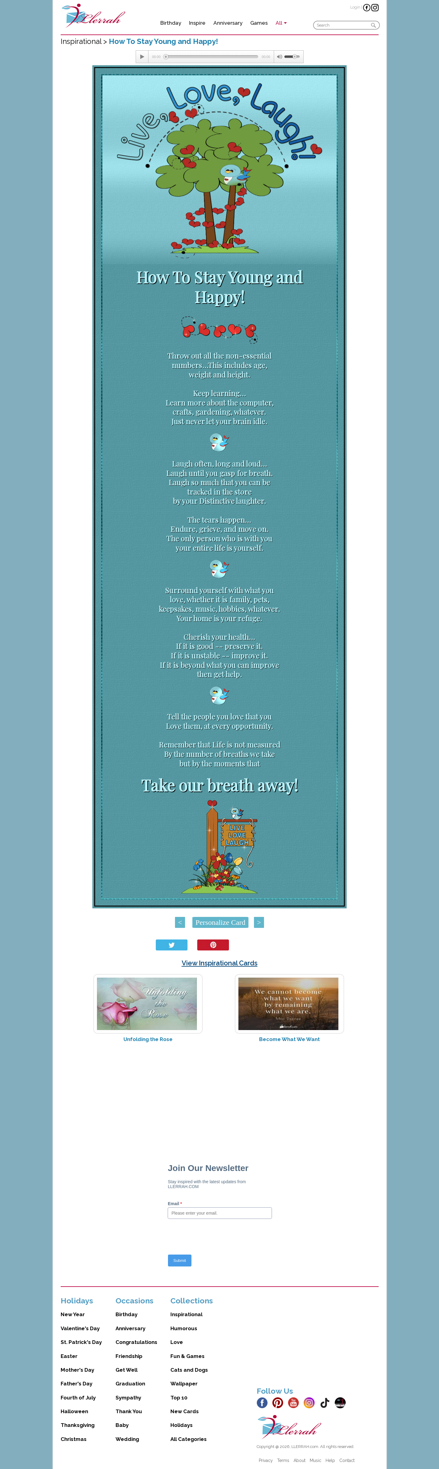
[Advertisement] (220, 1095)
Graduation (130, 1384)
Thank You (129, 1411)
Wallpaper (184, 1384)
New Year (73, 1314)
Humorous (183, 1328)
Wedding (127, 1439)
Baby (122, 1425)
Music (315, 1460)
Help (330, 1460)
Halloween (74, 1411)
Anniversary (227, 23)
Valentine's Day (80, 1328)
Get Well (126, 1370)
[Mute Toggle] (279, 57)
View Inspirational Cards (220, 963)
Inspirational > (85, 41)
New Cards (184, 1411)
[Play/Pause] (142, 57)
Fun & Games (187, 1356)
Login (355, 7)
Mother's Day (77, 1370)
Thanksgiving (78, 1425)
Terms (283, 1460)
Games (259, 23)
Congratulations (136, 1342)
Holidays (181, 1425)
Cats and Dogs (189, 1370)
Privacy (266, 1460)
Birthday (170, 23)
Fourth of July (78, 1398)
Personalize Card (220, 922)
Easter (69, 1356)
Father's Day (76, 1384)
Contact (347, 1460)
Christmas (74, 1439)
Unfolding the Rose (148, 1039)
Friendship (129, 1356)
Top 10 (178, 1398)
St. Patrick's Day (81, 1342)
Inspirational (186, 1314)
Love (176, 1342)
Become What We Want (289, 1039)
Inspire (197, 23)
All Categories (188, 1439)
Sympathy (128, 1398)
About (299, 1460)
